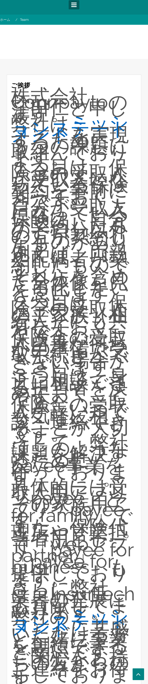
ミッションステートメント (70, 129)
